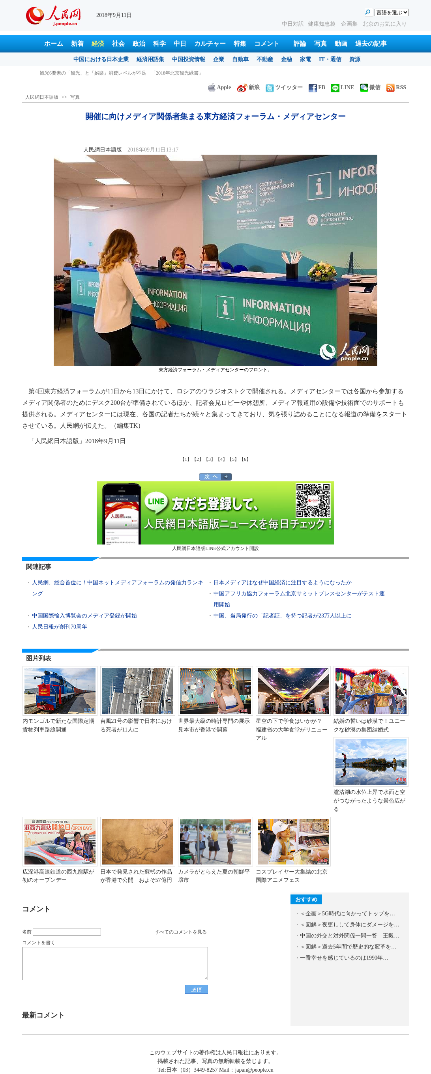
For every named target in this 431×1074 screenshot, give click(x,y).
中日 (180, 43)
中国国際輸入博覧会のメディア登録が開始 (84, 616)
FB (317, 87)
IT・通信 (330, 59)
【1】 (186, 459)
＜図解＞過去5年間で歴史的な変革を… (348, 947)
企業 (218, 59)
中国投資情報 (188, 59)
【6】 (245, 459)
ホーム (53, 43)
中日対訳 (293, 24)
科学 (159, 43)
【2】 (198, 459)
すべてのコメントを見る (181, 932)
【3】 (210, 459)
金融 (286, 59)
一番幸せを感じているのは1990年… (344, 958)
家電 (305, 59)
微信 (370, 87)
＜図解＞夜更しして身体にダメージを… (349, 925)
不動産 (265, 59)
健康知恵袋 (322, 24)
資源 (354, 59)
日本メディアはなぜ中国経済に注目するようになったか (283, 583)
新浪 (248, 87)
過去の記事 (371, 43)
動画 (341, 43)
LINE (342, 87)
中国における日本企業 (101, 59)
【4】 (221, 459)
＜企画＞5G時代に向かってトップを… (347, 914)
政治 (139, 43)
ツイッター (284, 87)
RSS (396, 87)
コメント (266, 43)
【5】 (233, 459)
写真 (320, 43)
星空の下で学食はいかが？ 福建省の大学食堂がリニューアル (292, 729)
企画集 (350, 24)
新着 (77, 43)
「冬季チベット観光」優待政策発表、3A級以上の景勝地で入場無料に (114, 73)
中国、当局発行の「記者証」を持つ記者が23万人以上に (283, 616)
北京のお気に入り (385, 24)
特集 (240, 43)
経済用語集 (150, 59)
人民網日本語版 (41, 97)
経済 (98, 43)
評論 (300, 43)
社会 (118, 43)
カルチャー (210, 43)
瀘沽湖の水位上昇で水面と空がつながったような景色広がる (369, 800)
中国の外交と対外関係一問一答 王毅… (349, 936)
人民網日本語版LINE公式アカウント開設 (215, 516)
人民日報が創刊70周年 (59, 627)
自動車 (240, 59)
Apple (219, 87)
